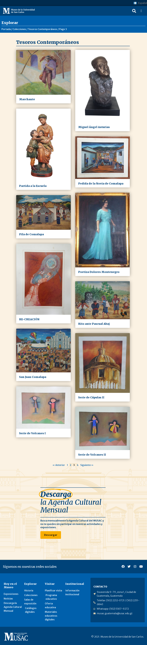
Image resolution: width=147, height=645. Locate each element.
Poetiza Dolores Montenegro (98, 272)
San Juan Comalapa (32, 377)
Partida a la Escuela (33, 186)
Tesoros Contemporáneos (42, 29)
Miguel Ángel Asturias (94, 127)
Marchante (27, 99)
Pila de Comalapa (31, 234)
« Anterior (58, 465)
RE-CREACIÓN (29, 319)
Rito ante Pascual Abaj (94, 323)
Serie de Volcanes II (92, 454)
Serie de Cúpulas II (91, 397)
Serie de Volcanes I (32, 433)
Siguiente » (86, 465)
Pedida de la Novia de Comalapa (100, 183)
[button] (134, 11)
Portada (6, 29)
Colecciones (19, 29)
